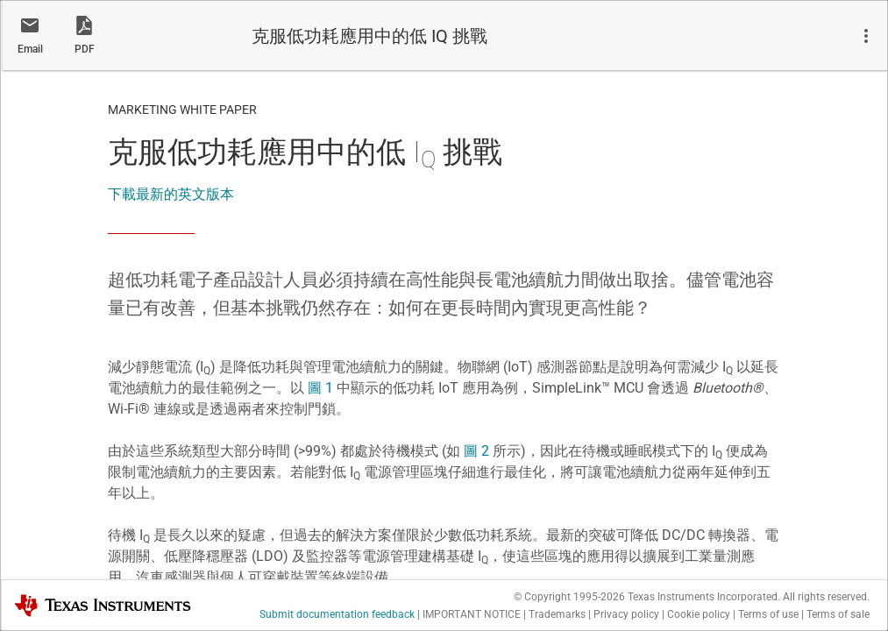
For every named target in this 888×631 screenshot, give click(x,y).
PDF (85, 49)
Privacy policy (626, 614)
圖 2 (476, 451)
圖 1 (320, 387)
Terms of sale (838, 614)
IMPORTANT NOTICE (472, 614)
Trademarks (557, 614)
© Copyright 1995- (569, 597)
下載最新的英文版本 (171, 194)
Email (30, 49)
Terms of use (768, 614)
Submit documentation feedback (337, 614)
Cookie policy (698, 614)
